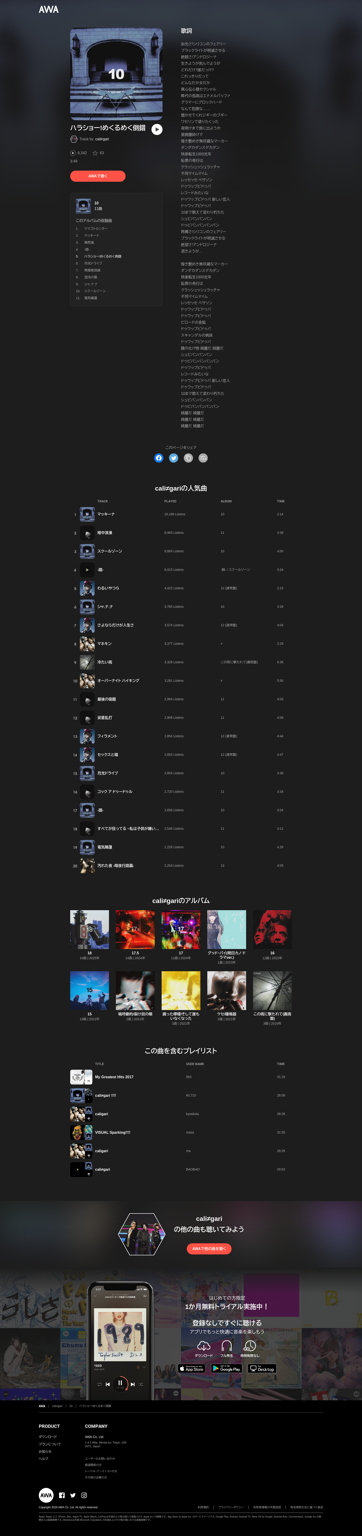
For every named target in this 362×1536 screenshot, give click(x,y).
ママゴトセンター (96, 228)
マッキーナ (91, 235)
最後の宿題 (106, 699)
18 (89, 953)
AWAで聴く (97, 176)
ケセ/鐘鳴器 (226, 1014)
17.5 (135, 953)
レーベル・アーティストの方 (101, 1471)
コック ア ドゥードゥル (115, 792)
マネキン (104, 644)
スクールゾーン (95, 291)
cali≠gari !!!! (105, 1095)
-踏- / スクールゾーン (235, 569)
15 (89, 1014)
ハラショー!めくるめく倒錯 (95, 1406)
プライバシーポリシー (231, 1507)
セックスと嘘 (107, 755)
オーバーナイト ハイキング (118, 681)
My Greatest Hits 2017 (114, 1077)
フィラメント (107, 736)
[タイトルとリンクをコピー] (188, 458)
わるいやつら (108, 588)
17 (181, 953)
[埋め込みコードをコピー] (203, 458)
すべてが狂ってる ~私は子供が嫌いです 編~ (133, 829)
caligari (101, 1114)
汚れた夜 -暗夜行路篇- (115, 866)
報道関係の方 (93, 1465)
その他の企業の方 (96, 1477)
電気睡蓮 (90, 298)
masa (190, 1132)
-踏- (87, 249)
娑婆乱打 (104, 718)
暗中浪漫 (104, 533)
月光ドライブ (93, 263)
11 (222, 533)
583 (188, 1077)
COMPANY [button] (96, 1426)
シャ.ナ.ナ (91, 284)
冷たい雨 (104, 662)
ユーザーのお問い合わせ (100, 1458)
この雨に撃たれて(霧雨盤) (239, 662)
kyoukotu (192, 1114)
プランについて (50, 1444)
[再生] (157, 129)
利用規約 (203, 1507)
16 (272, 953)
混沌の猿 (90, 277)
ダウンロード (48, 1437)
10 (96, 203)
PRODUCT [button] (49, 1426)
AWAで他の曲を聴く (209, 1249)
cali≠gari (102, 139)
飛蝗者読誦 (92, 270)
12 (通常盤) (229, 588)
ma (188, 1151)
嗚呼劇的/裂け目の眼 (135, 1014)
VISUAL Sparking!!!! (112, 1132)
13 (222, 865)
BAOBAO (193, 1169)
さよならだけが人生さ (115, 625)
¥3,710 (191, 1095)
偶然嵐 (89, 242)
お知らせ (45, 1451)
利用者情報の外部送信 (267, 1507)
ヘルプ (43, 1459)
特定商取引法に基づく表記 (306, 1507)
